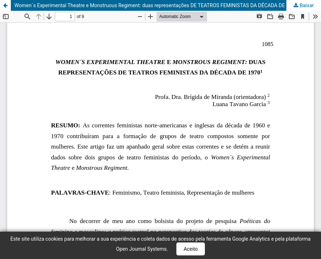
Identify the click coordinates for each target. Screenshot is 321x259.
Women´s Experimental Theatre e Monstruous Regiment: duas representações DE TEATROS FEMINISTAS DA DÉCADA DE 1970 (156, 5)
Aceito (191, 249)
